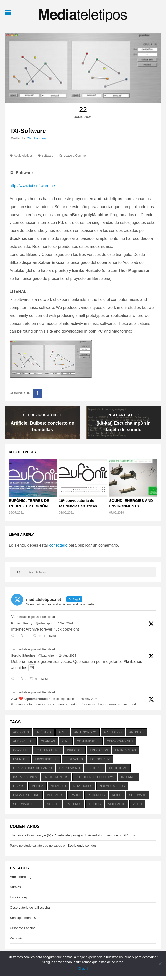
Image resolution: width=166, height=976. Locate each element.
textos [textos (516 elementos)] (95, 804)
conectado (58, 545)
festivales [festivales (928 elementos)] (74, 759)
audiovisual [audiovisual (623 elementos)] (23, 741)
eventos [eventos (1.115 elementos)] (20, 759)
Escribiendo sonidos (81, 845)
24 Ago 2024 (67, 655)
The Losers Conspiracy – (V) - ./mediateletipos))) (45, 835)
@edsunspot (43, 623)
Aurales (15, 887)
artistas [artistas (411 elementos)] (136, 732)
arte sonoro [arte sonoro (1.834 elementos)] (85, 732)
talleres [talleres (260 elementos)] (73, 804)
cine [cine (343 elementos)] (65, 741)
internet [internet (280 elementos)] (128, 777)
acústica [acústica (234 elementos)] (44, 732)
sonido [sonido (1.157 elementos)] (53, 804)
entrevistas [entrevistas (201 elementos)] (125, 750)
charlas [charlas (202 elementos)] (48, 741)
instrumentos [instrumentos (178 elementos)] (56, 777)
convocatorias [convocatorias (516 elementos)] (120, 741)
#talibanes (133, 661)
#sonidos (19, 668)
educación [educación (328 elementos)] (99, 750)
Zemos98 (16, 938)
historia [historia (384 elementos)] (94, 768)
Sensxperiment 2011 (25, 918)
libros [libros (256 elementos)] (18, 786)
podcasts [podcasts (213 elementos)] (55, 795)
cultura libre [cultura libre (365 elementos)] (47, 750)
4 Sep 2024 (65, 623)
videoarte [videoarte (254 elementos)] (116, 804)
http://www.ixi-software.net (33, 186)
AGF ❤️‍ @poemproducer (30, 699)
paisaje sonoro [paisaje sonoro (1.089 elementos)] (26, 795)
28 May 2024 (89, 699)
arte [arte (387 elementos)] (63, 732)
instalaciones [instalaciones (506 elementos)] (25, 777)
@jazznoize (46, 655)
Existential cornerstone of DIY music (111, 835)
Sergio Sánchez (23, 655)
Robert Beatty (21, 623)
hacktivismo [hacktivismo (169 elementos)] (69, 768)
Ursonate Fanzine (23, 928)
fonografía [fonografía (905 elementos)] (100, 759)
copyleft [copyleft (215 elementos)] (21, 750)
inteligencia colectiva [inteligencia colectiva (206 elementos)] (95, 777)
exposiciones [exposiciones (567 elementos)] (46, 759)
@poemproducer (64, 699)
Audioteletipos (23, 155)
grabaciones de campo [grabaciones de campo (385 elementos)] (32, 768)
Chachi (83, 968)
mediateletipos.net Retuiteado (36, 617)
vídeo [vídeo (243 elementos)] (137, 804)
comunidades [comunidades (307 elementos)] (88, 741)
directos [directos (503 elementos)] (75, 750)
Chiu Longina (36, 138)
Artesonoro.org (20, 877)
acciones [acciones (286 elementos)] (21, 732)
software (47, 155)
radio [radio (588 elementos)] (75, 795)
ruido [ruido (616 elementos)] (117, 795)
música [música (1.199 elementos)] (37, 786)
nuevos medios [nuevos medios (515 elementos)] (112, 786)
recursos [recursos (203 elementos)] (96, 795)
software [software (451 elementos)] (137, 795)
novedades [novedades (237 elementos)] (82, 786)
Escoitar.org (18, 897)
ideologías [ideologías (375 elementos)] (118, 768)
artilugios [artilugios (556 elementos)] (113, 732)
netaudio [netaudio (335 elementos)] (58, 786)
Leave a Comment (76, 155)
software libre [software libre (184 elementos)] (26, 804)
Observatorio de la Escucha (30, 907)
